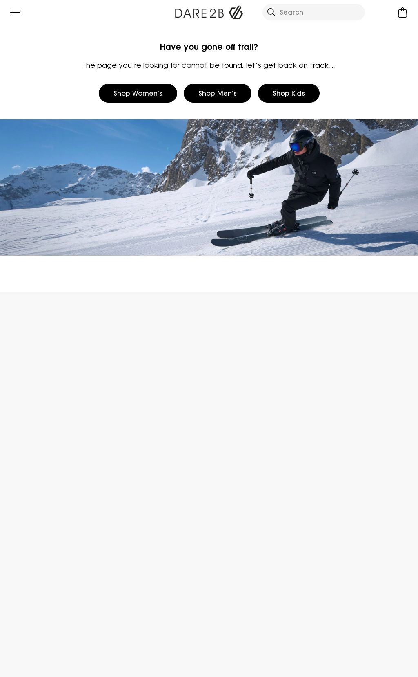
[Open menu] (15, 12)
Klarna (320, 476)
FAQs (116, 384)
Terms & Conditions (246, 665)
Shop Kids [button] (289, 93)
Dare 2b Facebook (219, 629)
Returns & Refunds (36, 384)
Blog (215, 384)
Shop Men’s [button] (217, 93)
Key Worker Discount (343, 449)
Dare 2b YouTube (252, 629)
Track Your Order (33, 397)
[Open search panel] (313, 12)
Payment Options (338, 463)
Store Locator (225, 310)
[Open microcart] (403, 12)
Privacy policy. (113, 588)
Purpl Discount (333, 436)
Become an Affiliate (342, 502)
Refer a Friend (332, 489)
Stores (219, 397)
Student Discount (338, 423)
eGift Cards (328, 371)
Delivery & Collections (42, 371)
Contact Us (337, 310)
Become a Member (341, 384)
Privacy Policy (319, 665)
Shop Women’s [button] (137, 93)
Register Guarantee (342, 397)
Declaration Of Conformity (252, 463)
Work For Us (226, 410)
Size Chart (326, 410)
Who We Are (229, 371)
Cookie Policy (383, 665)
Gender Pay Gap (236, 423)
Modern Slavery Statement (252, 449)
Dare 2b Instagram (236, 629)
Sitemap (222, 476)
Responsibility (230, 436)
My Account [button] (112, 310)
